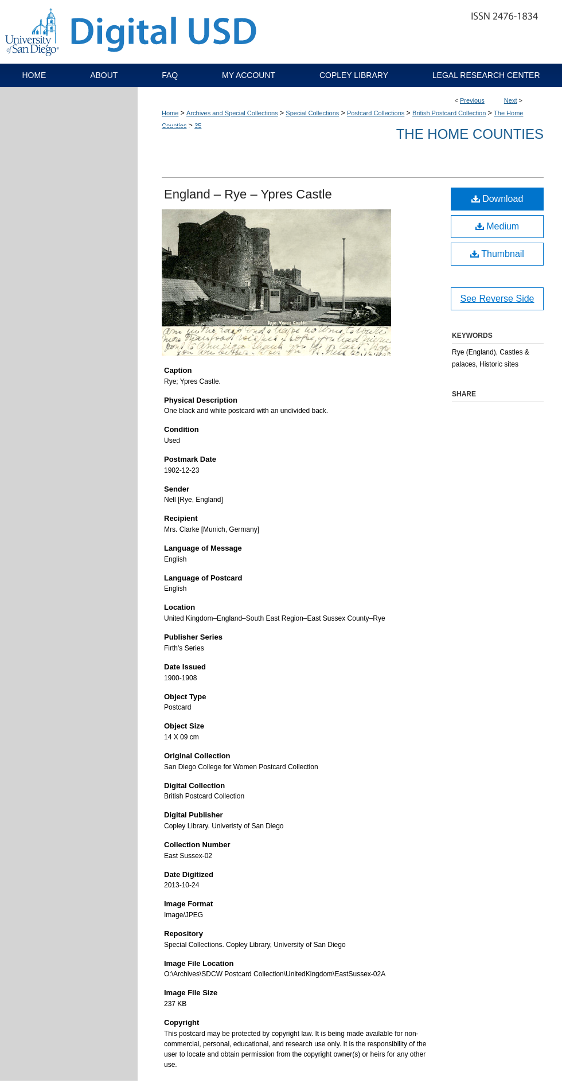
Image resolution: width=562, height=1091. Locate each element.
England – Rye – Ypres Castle (248, 194)
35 (197, 125)
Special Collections (312, 113)
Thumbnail (497, 254)
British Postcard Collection (449, 113)
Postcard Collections (375, 113)
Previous (472, 100)
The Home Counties (470, 134)
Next (510, 100)
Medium (497, 226)
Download (497, 199)
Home (170, 113)
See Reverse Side (497, 298)
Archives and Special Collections (232, 113)
